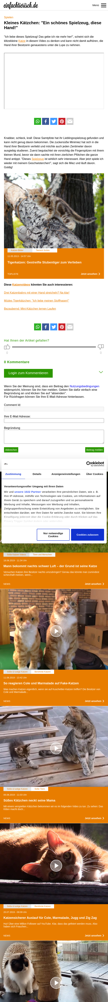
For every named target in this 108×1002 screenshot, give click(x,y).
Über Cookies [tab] (94, 473)
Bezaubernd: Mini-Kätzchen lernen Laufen (30, 308)
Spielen (8, 17)
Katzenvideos (21, 284)
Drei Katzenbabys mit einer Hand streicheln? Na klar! (36, 292)
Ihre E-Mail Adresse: (17, 416)
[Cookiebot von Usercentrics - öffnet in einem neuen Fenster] (89, 464)
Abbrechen (11, 449)
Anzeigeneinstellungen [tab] (65, 473)
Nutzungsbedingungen (84, 386)
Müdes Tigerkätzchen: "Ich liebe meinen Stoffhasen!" (36, 300)
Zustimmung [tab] (13, 473)
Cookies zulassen (87, 534)
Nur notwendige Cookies (53, 535)
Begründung (12, 428)
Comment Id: (12, 405)
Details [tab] (37, 473)
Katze (22, 40)
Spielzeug (38, 158)
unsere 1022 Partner (27, 491)
